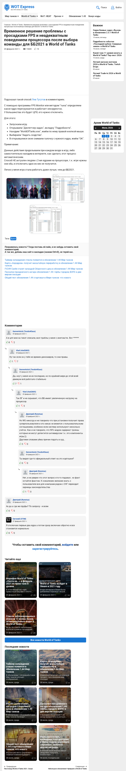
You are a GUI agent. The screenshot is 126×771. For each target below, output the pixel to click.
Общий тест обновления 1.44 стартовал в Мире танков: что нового (38, 278)
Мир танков (11, 16)
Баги (13, 239)
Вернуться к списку (45, 699)
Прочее (57, 16)
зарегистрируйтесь (45, 549)
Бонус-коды (94, 16)
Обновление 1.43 (77, 16)
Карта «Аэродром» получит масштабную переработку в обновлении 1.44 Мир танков (43, 264)
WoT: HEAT (45, 16)
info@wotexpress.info (26, 753)
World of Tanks (28, 16)
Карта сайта (115, 753)
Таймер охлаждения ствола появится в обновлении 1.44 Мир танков (39, 260)
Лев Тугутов (38, 99)
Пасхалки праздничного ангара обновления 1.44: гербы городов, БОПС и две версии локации (43, 273)
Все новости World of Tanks (45, 602)
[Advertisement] (45, 74)
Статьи (57, 756)
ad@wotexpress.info (36, 756)
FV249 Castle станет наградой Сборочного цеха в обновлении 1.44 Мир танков (44, 269)
